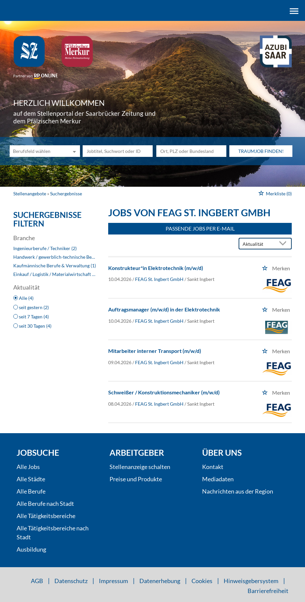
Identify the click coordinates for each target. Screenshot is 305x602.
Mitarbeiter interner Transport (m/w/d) (154, 351)
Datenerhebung (159, 580)
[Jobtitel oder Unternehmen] (118, 151)
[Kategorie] (38, 151)
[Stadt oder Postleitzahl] (191, 151)
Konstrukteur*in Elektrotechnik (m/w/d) (155, 268)
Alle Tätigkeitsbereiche (46, 515)
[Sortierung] (258, 243)
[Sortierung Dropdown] (284, 243)
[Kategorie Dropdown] (73, 151)
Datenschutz (71, 580)
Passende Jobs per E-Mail (200, 228)
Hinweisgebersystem (251, 580)
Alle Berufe (31, 491)
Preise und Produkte (136, 479)
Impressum (113, 580)
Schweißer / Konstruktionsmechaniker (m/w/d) (164, 392)
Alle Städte (31, 479)
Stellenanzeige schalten (140, 466)
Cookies (201, 580)
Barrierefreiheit (268, 590)
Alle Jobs (28, 466)
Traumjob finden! (261, 151)
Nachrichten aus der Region (237, 491)
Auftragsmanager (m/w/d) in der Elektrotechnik (164, 309)
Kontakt (212, 466)
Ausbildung (31, 549)
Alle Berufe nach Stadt (45, 503)
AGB (37, 580)
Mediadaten (218, 479)
